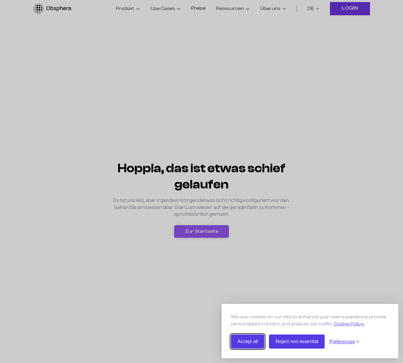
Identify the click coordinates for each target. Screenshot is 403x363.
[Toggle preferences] (344, 341)
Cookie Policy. (349, 324)
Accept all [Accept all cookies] (247, 341)
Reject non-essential (296, 341)
